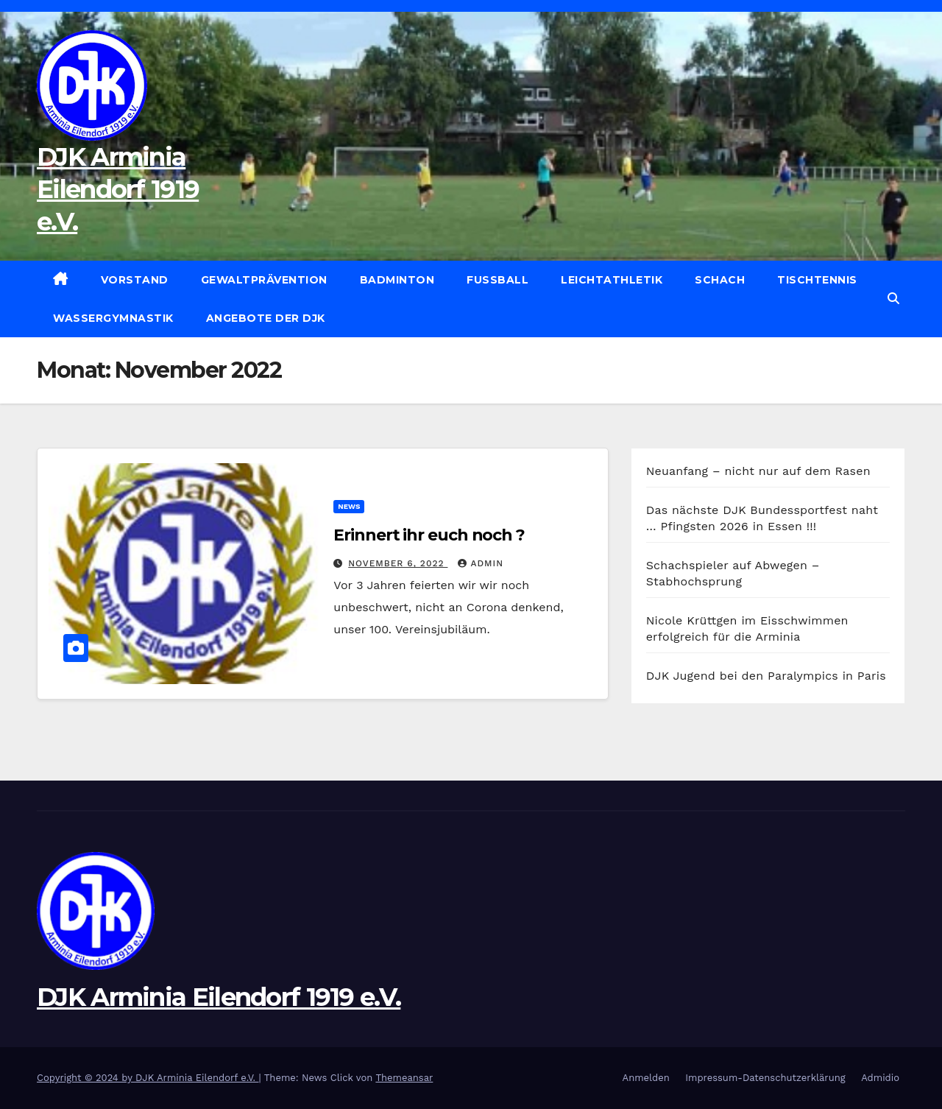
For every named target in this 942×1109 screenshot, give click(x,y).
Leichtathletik (611, 279)
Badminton (397, 279)
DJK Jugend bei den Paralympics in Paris (766, 676)
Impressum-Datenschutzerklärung (765, 1077)
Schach (720, 279)
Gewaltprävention (264, 279)
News (349, 506)
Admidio (880, 1077)
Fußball (497, 279)
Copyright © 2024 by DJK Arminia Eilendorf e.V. (148, 1077)
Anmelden (646, 1077)
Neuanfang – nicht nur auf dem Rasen (758, 471)
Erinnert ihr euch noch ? (429, 535)
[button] (893, 299)
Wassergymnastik (113, 318)
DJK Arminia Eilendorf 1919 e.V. (118, 189)
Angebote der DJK (265, 318)
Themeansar (404, 1077)
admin (480, 563)
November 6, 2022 (397, 563)
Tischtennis (817, 279)
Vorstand (135, 279)
